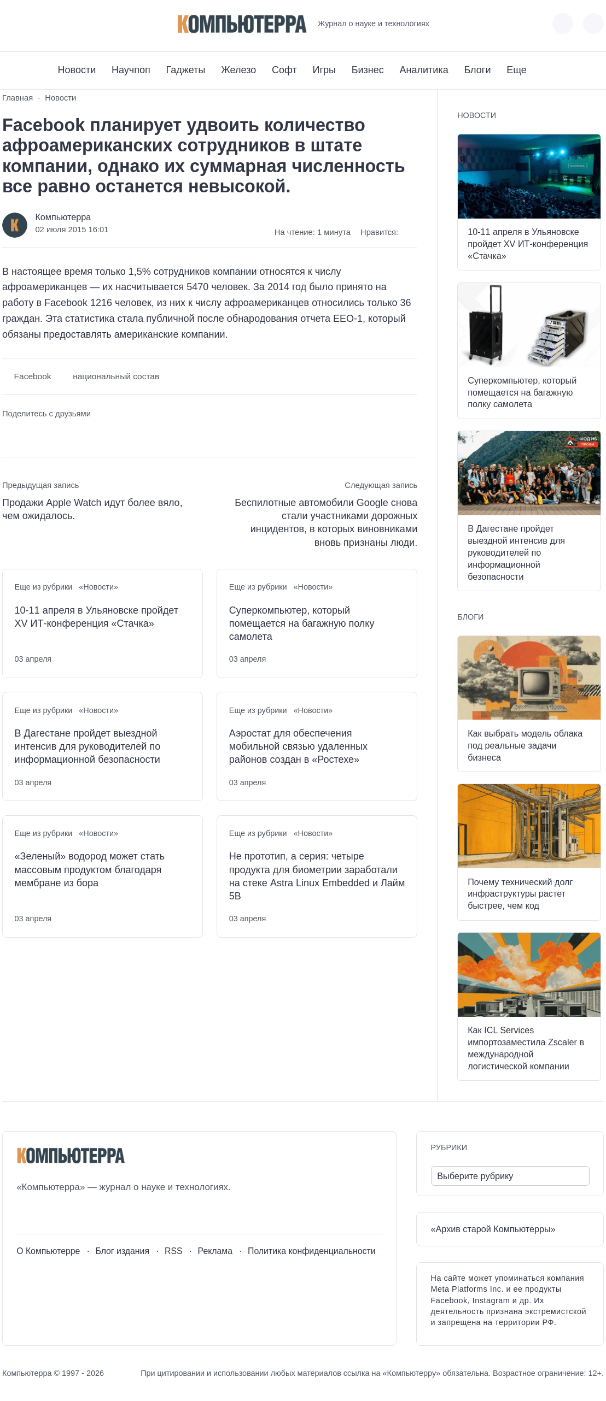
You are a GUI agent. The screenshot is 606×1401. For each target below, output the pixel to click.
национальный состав (116, 376)
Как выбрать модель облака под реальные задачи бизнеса (525, 745)
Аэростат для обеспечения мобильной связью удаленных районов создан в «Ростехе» (298, 747)
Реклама (215, 1251)
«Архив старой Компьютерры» (493, 1229)
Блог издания (122, 1251)
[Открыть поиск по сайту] (593, 23)
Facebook (32, 376)
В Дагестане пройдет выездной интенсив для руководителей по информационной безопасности (88, 747)
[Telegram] (51, 24)
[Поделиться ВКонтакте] (10, 434)
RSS (174, 1251)
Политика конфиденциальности (312, 1251)
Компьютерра (63, 217)
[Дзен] (71, 24)
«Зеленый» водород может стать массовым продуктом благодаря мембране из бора (90, 869)
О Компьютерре (48, 1251)
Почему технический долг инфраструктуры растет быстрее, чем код (520, 894)
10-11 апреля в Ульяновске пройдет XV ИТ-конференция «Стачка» (96, 617)
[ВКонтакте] (10, 24)
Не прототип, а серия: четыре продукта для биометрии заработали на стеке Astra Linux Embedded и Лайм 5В (317, 876)
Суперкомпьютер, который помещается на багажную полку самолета (302, 624)
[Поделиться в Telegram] (31, 434)
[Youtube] (30, 24)
